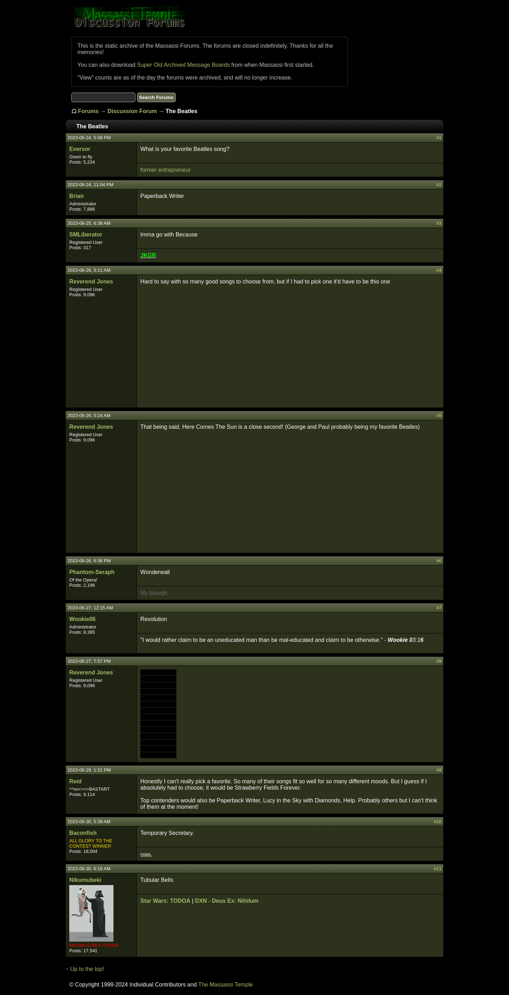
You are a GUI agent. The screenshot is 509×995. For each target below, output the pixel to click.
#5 (438, 415)
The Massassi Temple (225, 985)
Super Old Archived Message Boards (183, 65)
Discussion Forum (132, 111)
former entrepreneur (165, 170)
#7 (438, 607)
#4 (438, 270)
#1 (438, 137)
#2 (438, 184)
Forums (88, 111)
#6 (438, 560)
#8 (438, 661)
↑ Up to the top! (85, 969)
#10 (437, 821)
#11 (437, 868)
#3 (438, 223)
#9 (438, 770)
